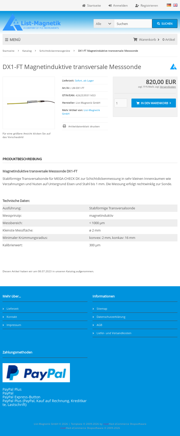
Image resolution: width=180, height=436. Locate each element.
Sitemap (100, 308)
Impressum (12, 325)
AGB (97, 325)
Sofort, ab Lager (84, 80)
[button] (104, 23)
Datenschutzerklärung (109, 317)
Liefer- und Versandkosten (112, 333)
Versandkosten (168, 86)
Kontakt (10, 317)
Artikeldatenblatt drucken (84, 126)
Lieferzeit (11, 308)
